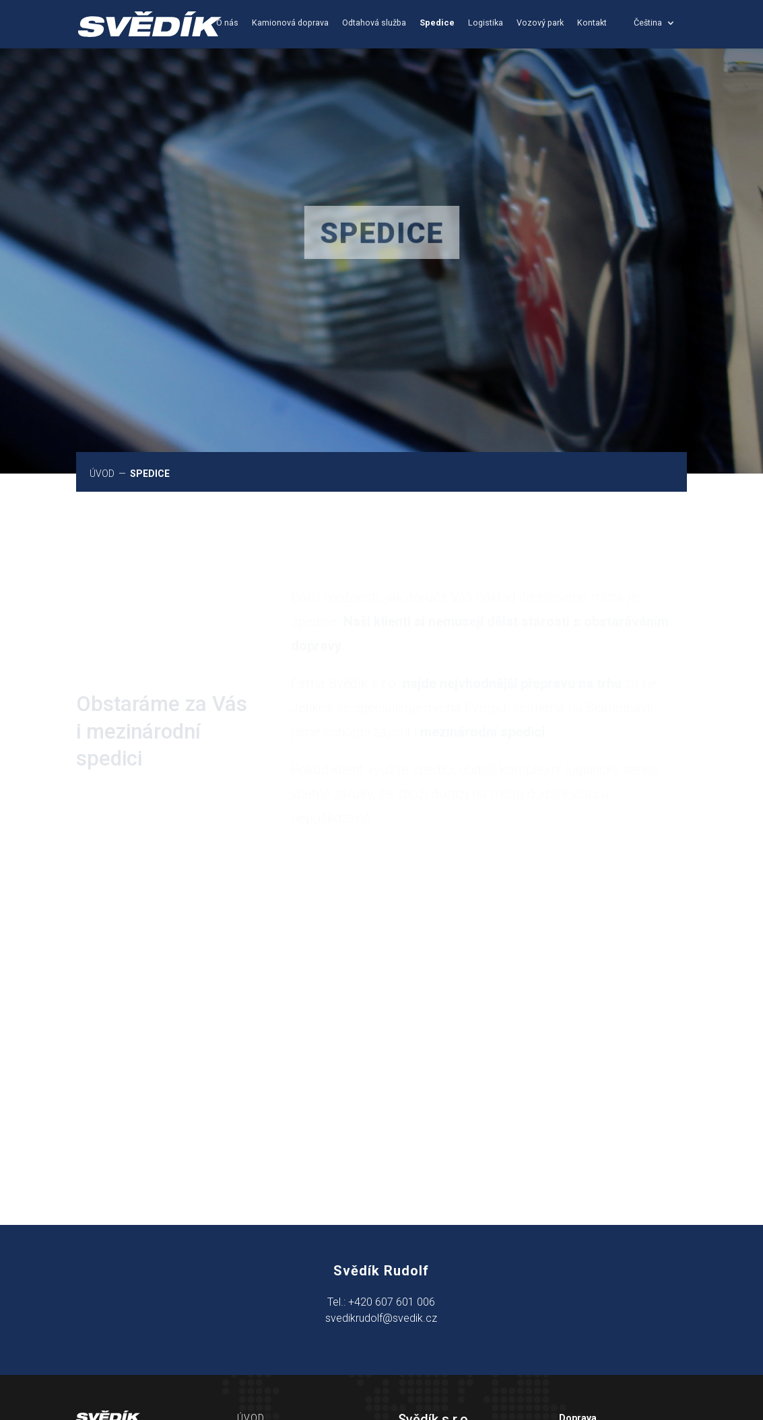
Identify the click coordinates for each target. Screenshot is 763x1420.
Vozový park (540, 23)
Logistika (485, 23)
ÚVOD (103, 473)
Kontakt (592, 23)
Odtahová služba (374, 23)
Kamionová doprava (290, 23)
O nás (227, 23)
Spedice (437, 23)
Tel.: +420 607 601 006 (381, 1302)
